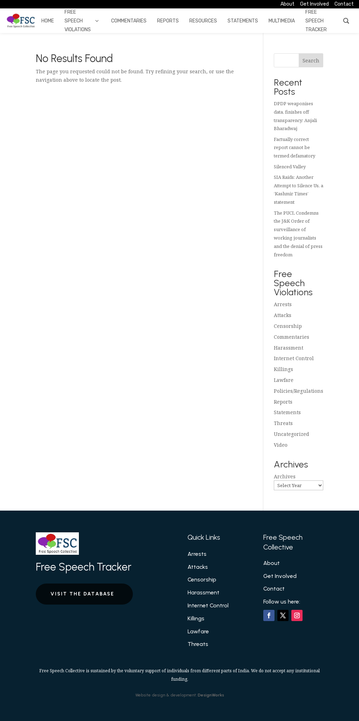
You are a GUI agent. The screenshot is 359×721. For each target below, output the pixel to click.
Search (311, 60)
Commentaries (291, 336)
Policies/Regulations (298, 391)
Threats (283, 423)
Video (280, 445)
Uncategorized (291, 434)
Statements (287, 412)
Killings (283, 369)
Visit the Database (82, 594)
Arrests (283, 304)
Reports (283, 401)
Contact (274, 588)
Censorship (288, 326)
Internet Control (294, 358)
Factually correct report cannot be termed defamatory (294, 147)
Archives (285, 476)
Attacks (282, 315)
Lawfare (283, 380)
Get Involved (280, 576)
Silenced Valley (290, 166)
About (271, 563)
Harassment (288, 347)
